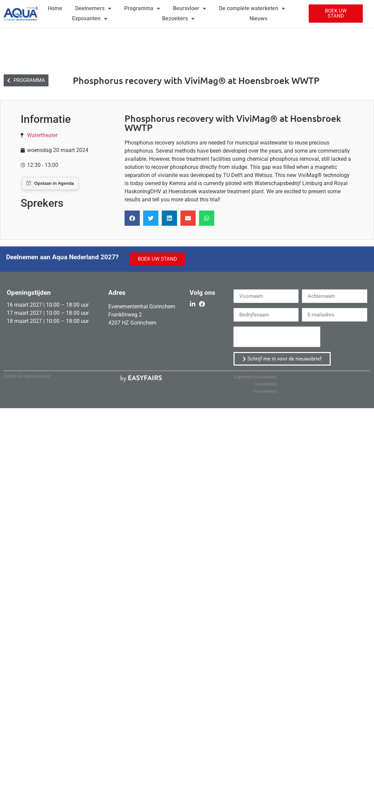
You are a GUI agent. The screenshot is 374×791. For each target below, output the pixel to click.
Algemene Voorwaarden (255, 377)
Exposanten (89, 19)
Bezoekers (178, 19)
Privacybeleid (265, 391)
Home (55, 8)
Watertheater (42, 135)
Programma (142, 8)
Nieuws (258, 18)
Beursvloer (189, 8)
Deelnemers (93, 8)
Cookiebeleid (265, 384)
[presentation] (277, 337)
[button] (336, 13)
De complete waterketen (252, 8)
